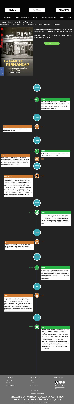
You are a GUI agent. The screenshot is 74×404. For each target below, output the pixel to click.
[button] (35, 17)
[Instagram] (63, 382)
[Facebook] (60, 382)
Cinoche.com (48, 402)
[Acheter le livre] (52, 43)
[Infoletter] (63, 10)
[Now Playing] (37, 10)
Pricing (32, 382)
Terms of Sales (34, 390)
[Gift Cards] (12, 10)
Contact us (9, 380)
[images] (56, 382)
